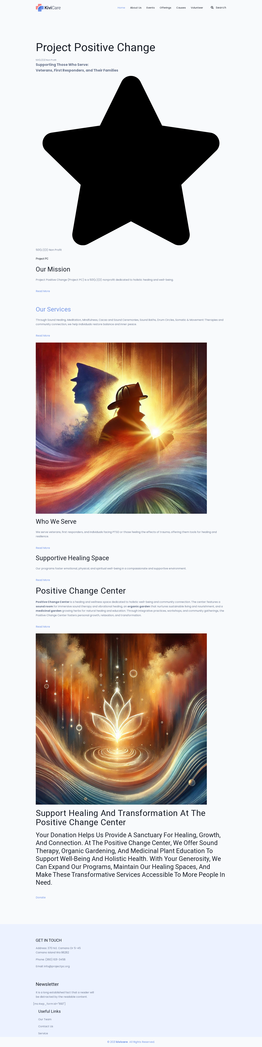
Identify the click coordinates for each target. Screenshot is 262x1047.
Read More (43, 291)
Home (121, 7)
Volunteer (197, 7)
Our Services (53, 309)
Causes (181, 7)
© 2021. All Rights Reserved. (131, 1042)
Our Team (44, 1019)
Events (151, 7)
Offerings (165, 7)
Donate (41, 897)
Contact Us (45, 1026)
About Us (136, 7)
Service (43, 1033)
